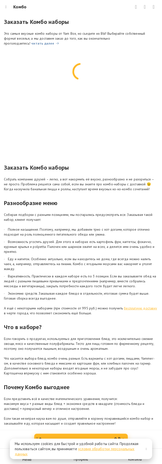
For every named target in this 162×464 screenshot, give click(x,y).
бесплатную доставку (140, 308)
